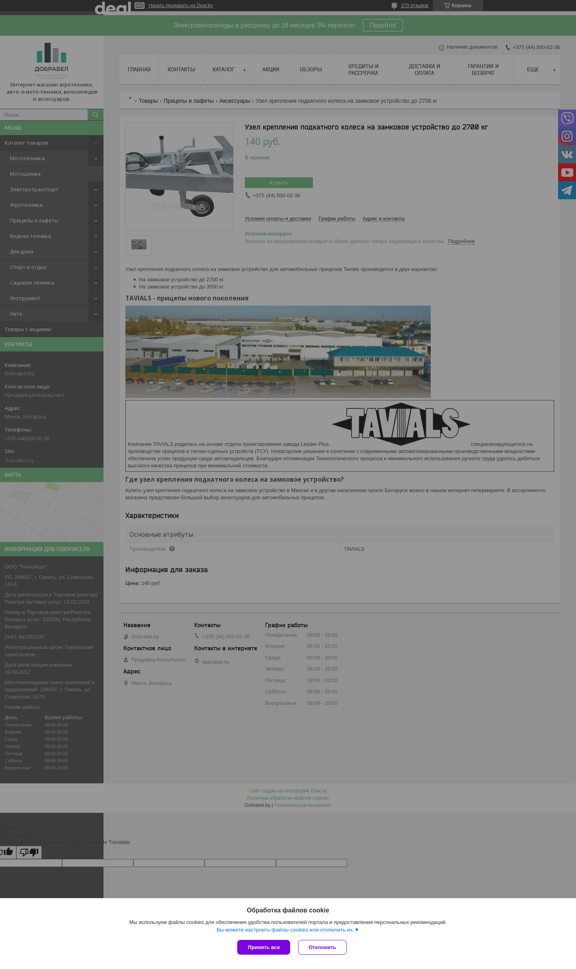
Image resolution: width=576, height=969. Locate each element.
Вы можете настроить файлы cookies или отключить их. (285, 930)
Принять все (264, 947)
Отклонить (322, 947)
